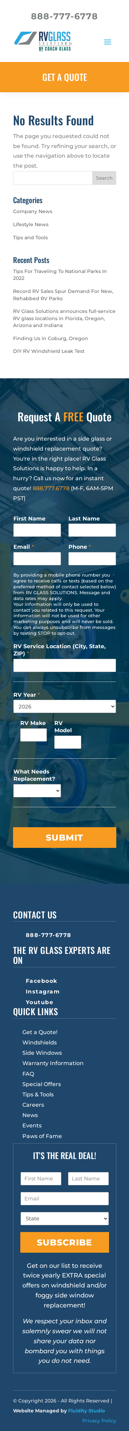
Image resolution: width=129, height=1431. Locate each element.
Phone (79, 547)
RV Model (63, 727)
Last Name (84, 518)
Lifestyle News (31, 224)
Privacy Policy (99, 1421)
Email (23, 547)
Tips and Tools (30, 237)
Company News (32, 211)
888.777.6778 (51, 488)
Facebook (41, 981)
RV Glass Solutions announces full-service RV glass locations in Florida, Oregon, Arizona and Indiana (64, 318)
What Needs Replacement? (34, 775)
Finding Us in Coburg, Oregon (50, 338)
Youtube (40, 1002)
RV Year (26, 695)
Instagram (43, 991)
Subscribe (64, 1242)
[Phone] (92, 558)
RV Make (33, 723)
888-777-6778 (49, 935)
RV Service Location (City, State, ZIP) (59, 650)
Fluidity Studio (86, 1411)
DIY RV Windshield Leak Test (49, 351)
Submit (64, 837)
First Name (29, 518)
